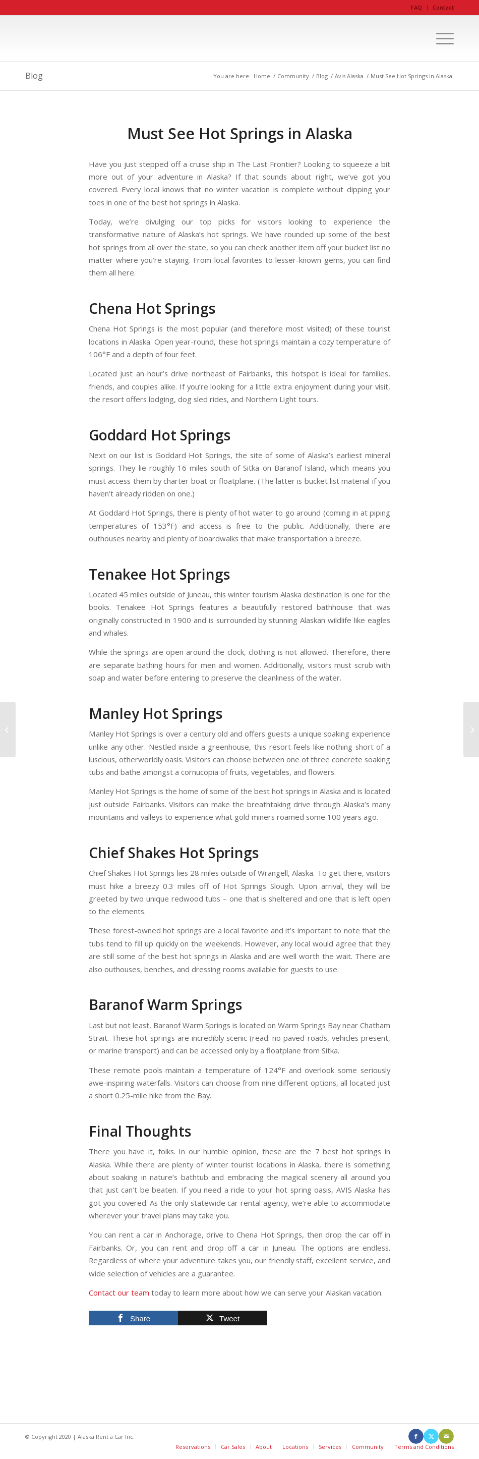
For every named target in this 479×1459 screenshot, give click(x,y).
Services (330, 1446)
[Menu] (440, 38)
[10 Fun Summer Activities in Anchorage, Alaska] (471, 729)
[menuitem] (417, 7)
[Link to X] (431, 1436)
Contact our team (119, 1292)
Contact (443, 7)
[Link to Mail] (446, 1436)
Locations (295, 1446)
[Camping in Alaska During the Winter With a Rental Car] (8, 729)
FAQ (416, 7)
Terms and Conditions (424, 1446)
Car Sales (233, 1446)
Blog (34, 75)
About (264, 1446)
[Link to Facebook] (416, 1436)
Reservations (192, 1446)
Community (368, 1446)
